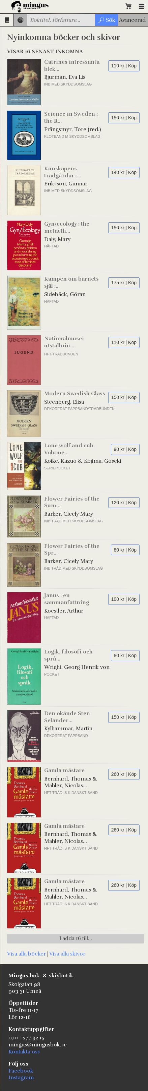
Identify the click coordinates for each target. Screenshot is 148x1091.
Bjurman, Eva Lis (64, 77)
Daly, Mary (57, 239)
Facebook (20, 1071)
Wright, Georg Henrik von (77, 667)
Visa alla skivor (67, 954)
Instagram (21, 1077)
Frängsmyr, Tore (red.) (72, 129)
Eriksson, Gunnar (65, 183)
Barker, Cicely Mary (68, 514)
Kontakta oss (24, 1051)
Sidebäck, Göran (65, 294)
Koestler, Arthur (63, 611)
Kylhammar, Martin (68, 728)
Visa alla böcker (26, 954)
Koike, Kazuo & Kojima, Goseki (82, 461)
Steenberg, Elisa (64, 402)
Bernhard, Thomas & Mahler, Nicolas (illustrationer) (70, 783)
